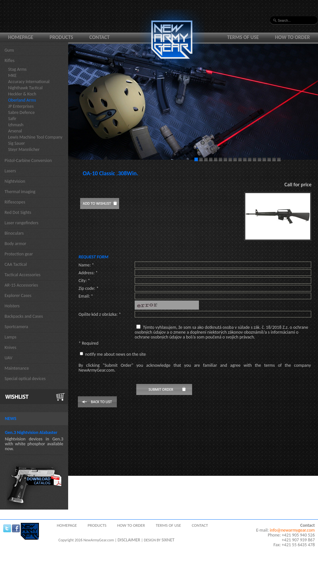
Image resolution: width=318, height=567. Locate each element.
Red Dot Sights (18, 212)
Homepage (20, 37)
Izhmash (15, 125)
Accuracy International (29, 81)
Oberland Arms (22, 100)
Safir (12, 118)
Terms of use (243, 37)
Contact (99, 37)
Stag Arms (17, 69)
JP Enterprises (21, 106)
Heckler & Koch (22, 94)
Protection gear (19, 254)
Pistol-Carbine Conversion (28, 160)
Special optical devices (25, 378)
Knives (10, 347)
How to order (292, 37)
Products (61, 37)
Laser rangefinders (21, 222)
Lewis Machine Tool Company (35, 137)
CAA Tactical (16, 264)
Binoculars (14, 233)
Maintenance (17, 368)
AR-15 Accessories (21, 285)
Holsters (12, 305)
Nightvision (15, 181)
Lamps (11, 337)
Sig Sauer (16, 143)
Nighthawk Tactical (25, 88)
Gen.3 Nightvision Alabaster (31, 432)
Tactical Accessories (23, 274)
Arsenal (15, 131)
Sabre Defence (21, 112)
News (10, 418)
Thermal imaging (20, 191)
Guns (9, 50)
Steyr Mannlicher (24, 149)
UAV (8, 357)
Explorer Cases (18, 295)
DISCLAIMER (128, 540)
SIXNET (168, 540)
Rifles (10, 60)
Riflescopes (15, 202)
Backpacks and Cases (24, 316)
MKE (12, 75)
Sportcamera (16, 326)
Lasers (10, 170)
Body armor (15, 243)
